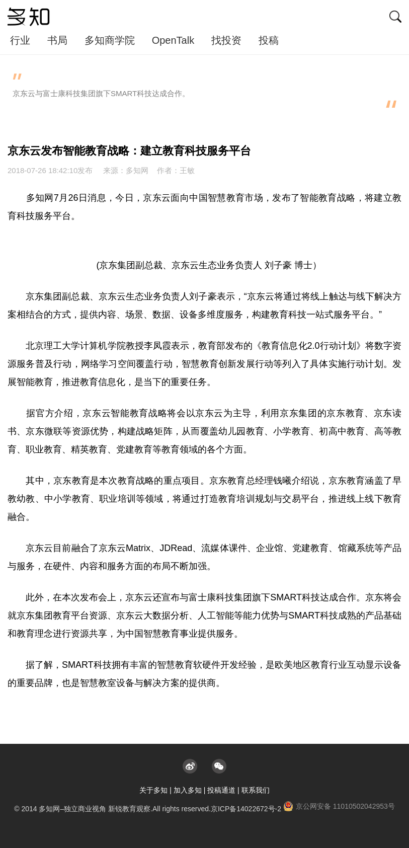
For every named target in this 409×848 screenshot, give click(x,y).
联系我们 (255, 790)
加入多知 (188, 790)
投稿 (269, 40)
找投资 (226, 40)
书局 (57, 40)
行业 (20, 40)
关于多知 (153, 790)
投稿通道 (221, 790)
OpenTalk (173, 40)
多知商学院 (110, 40)
